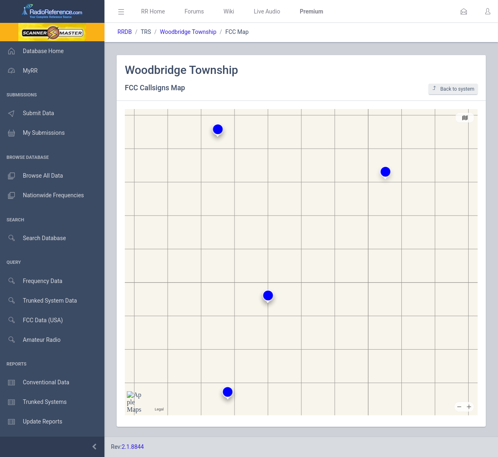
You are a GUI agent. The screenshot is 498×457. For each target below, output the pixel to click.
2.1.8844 (133, 447)
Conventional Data (34, 382)
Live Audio (267, 11)
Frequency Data (31, 281)
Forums (194, 11)
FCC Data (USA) (31, 320)
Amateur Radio (30, 340)
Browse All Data (31, 176)
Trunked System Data (38, 300)
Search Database (33, 238)
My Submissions (32, 133)
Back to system (453, 89)
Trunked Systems (33, 402)
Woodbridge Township (188, 32)
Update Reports (31, 422)
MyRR (19, 70)
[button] (463, 11)
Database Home (32, 51)
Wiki (229, 11)
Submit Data (27, 113)
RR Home (153, 11)
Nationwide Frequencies (42, 195)
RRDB (124, 32)
